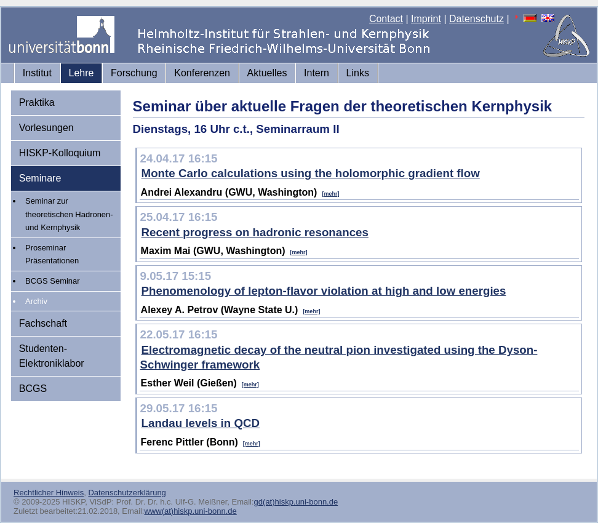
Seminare (40, 178)
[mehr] (330, 194)
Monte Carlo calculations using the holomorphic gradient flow (311, 173)
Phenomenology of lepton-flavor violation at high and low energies (324, 290)
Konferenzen (202, 73)
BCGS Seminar (52, 280)
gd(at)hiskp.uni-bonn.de (296, 501)
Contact (386, 19)
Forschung (134, 73)
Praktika (37, 102)
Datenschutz (476, 19)
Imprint (426, 19)
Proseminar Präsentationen (52, 254)
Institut (37, 73)
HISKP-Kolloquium (60, 153)
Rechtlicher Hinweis (49, 492)
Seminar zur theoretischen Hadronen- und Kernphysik (69, 214)
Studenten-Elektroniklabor (51, 356)
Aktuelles (267, 73)
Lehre (81, 73)
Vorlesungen (46, 127)
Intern (316, 73)
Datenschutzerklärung (126, 492)
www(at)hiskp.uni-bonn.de (190, 511)
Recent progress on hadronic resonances (255, 232)
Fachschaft (43, 323)
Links (357, 73)
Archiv (36, 301)
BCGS (33, 388)
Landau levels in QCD (201, 423)
